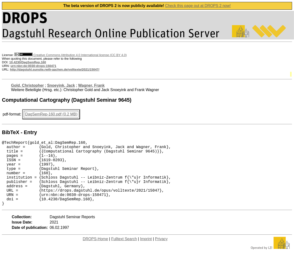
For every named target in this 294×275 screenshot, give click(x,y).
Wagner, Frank (91, 85)
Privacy (161, 253)
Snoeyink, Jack (61, 85)
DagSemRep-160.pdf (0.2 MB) (51, 114)
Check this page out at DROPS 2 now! (198, 6)
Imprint (146, 253)
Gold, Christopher (27, 85)
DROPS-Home (95, 253)
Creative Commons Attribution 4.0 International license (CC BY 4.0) (70, 55)
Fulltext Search (124, 253)
